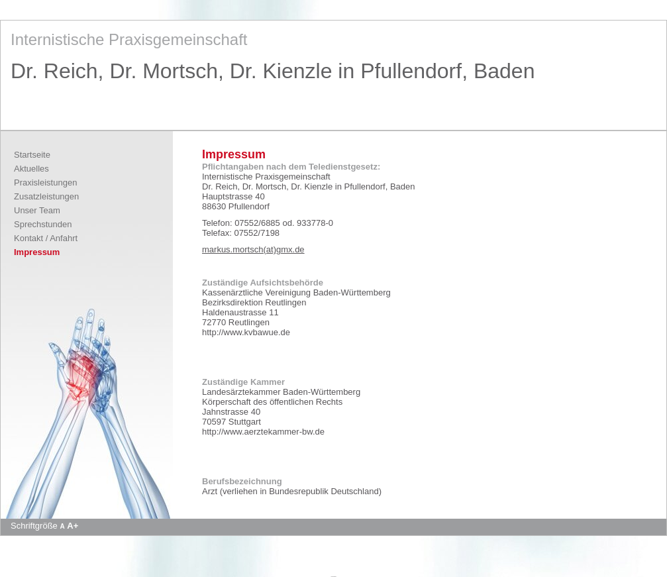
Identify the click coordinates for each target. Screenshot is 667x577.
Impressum (37, 252)
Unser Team (37, 210)
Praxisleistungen (45, 182)
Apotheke (333, 576)
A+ (72, 526)
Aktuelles (31, 169)
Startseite (32, 155)
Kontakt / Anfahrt (45, 238)
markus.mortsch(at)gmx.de (253, 249)
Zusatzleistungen (46, 196)
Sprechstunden (43, 224)
